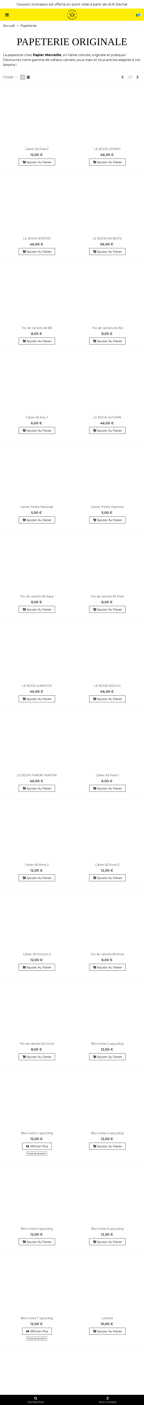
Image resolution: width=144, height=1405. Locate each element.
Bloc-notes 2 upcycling (107, 1044)
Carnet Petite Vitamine (107, 507)
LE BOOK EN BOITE (107, 238)
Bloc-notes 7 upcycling (37, 1318)
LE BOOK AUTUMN (107, 417)
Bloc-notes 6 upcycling (107, 1229)
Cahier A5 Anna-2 (37, 865)
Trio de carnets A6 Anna (107, 954)
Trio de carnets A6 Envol (37, 1044)
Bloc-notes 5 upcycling (37, 1229)
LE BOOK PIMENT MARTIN (37, 775)
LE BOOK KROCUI (107, 686)
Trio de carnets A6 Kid (107, 328)
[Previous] (122, 77)
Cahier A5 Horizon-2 (37, 954)
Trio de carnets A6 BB (37, 328)
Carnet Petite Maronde (36, 507)
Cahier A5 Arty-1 (37, 417)
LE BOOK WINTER (36, 238)
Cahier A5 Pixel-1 (107, 775)
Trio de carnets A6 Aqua (37, 596)
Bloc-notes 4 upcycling (107, 1133)
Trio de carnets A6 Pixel (107, 596)
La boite (107, 1318)
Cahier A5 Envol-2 (107, 865)
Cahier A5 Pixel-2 (37, 149)
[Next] (137, 77)
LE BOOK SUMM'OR (37, 686)
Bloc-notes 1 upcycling (37, 1133)
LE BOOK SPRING (107, 149)
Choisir (10, 77)
